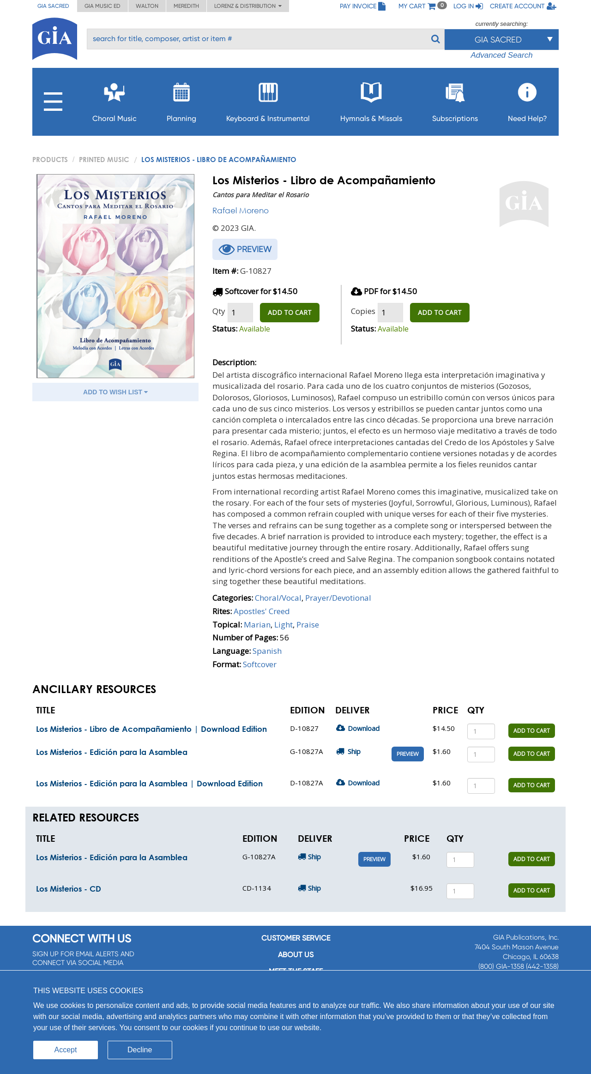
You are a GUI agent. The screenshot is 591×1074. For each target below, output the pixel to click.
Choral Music (114, 99)
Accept (65, 1050)
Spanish (267, 651)
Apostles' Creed (262, 611)
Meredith (186, 6)
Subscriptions (455, 99)
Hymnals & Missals (371, 99)
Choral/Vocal (278, 597)
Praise (307, 624)
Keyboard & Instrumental (268, 99)
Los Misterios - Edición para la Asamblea (111, 752)
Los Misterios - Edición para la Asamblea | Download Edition (149, 783)
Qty (218, 311)
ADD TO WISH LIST (115, 392)
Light (283, 624)
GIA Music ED (102, 6)
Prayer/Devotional (338, 597)
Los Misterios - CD (68, 888)
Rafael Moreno (240, 210)
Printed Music (104, 159)
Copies (363, 311)
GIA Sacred (53, 6)
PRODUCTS (50, 159)
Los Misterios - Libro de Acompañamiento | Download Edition (151, 728)
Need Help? (527, 99)
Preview (408, 754)
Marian (257, 624)
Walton (147, 6)
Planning (181, 99)
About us (296, 954)
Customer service (295, 938)
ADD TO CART (290, 312)
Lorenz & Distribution (248, 6)
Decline (139, 1050)
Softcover (260, 664)
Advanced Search (501, 55)
